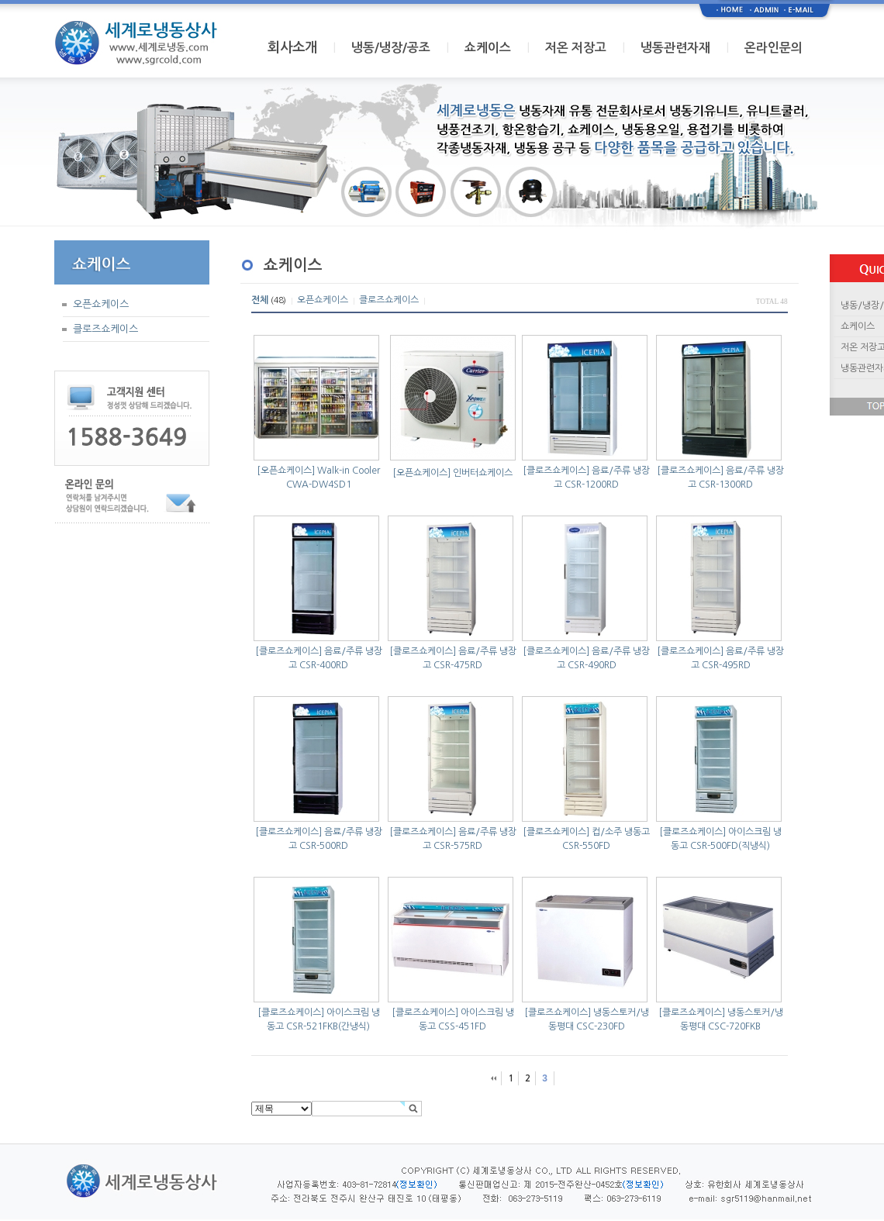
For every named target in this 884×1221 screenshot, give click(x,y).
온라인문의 (773, 47)
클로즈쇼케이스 (105, 329)
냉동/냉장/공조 (390, 47)
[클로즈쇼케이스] (556, 470)
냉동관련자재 (675, 47)
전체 (259, 300)
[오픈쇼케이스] (286, 470)
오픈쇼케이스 (101, 304)
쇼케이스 (487, 47)
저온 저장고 (575, 47)
